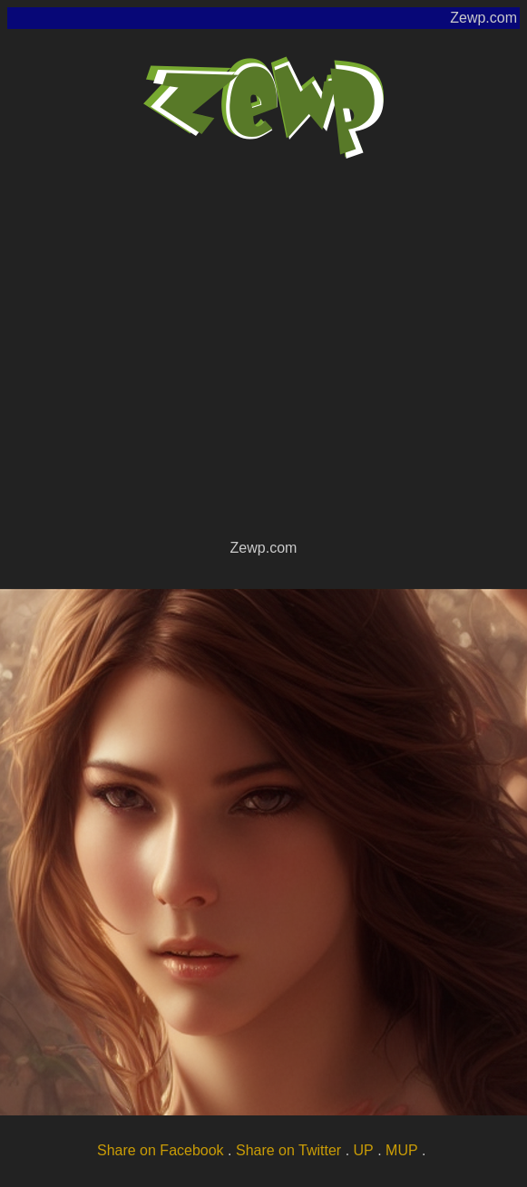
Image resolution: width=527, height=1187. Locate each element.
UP (364, 1150)
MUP (401, 1150)
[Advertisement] (170, 356)
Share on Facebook (160, 1150)
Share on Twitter (288, 1150)
